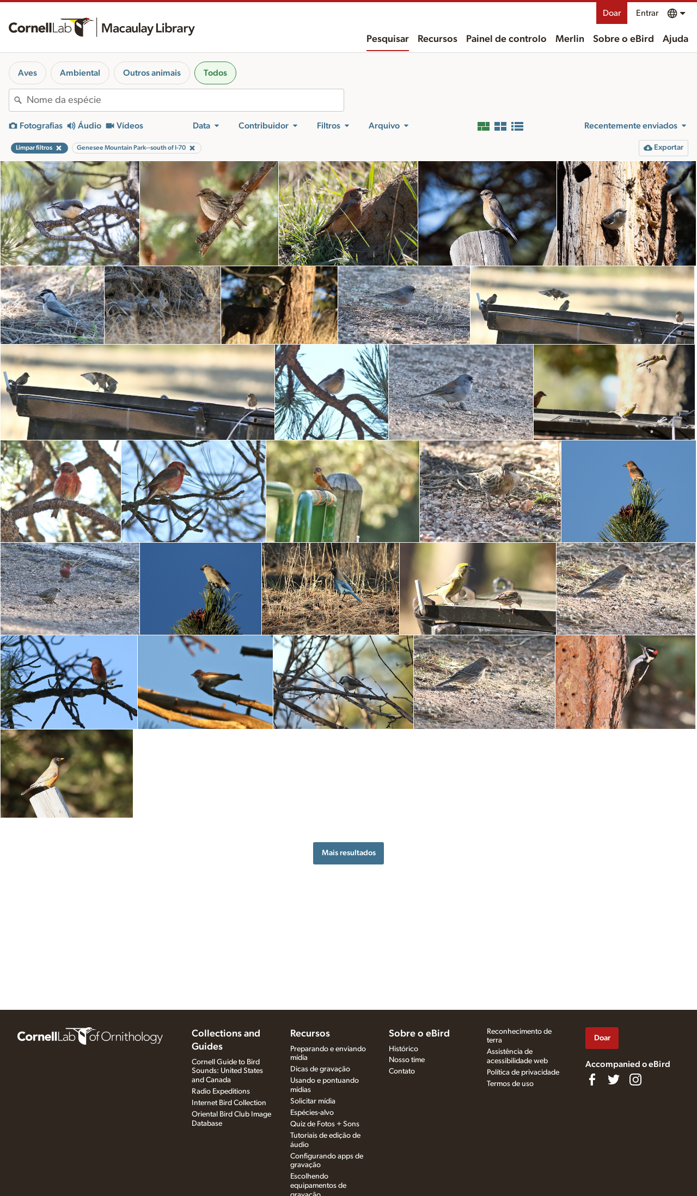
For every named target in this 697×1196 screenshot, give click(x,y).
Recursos (437, 39)
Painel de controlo (506, 39)
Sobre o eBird (623, 39)
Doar (612, 13)
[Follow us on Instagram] (635, 1079)
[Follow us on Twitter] (613, 1079)
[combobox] (185, 100)
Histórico (403, 1049)
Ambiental (80, 73)
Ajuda (675, 39)
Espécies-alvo (312, 1113)
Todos (215, 73)
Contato (402, 1071)
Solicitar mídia (312, 1101)
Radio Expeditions (221, 1091)
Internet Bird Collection (229, 1103)
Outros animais (152, 73)
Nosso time (407, 1060)
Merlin (569, 39)
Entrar (647, 13)
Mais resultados (349, 853)
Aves (27, 73)
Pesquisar (387, 39)
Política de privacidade (523, 1072)
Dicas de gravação (320, 1069)
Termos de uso (510, 1084)
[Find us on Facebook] (591, 1079)
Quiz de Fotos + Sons (324, 1124)
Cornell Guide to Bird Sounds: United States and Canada (227, 1071)
